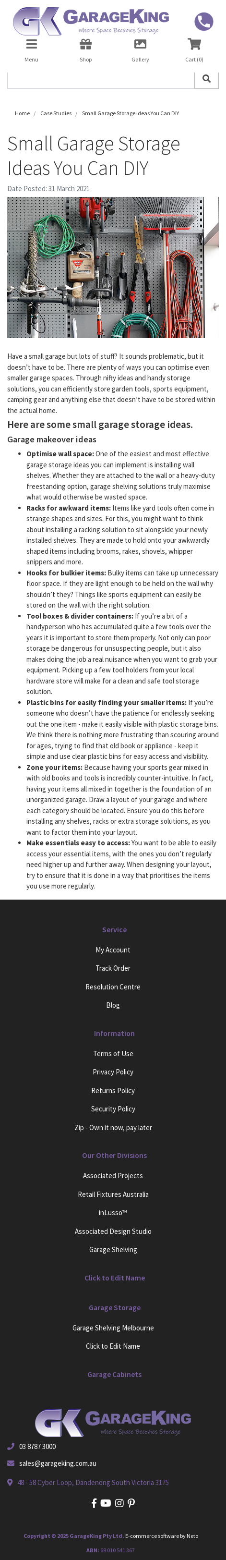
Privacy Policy (113, 1071)
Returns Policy (113, 1090)
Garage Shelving (113, 1249)
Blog (113, 1005)
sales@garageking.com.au (57, 1463)
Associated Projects (113, 1175)
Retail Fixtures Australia (113, 1194)
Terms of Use (113, 1053)
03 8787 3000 (37, 1446)
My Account (113, 949)
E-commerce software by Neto (161, 1535)
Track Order (113, 968)
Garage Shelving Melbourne (113, 1327)
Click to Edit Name (113, 1346)
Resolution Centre (113, 986)
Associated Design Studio (113, 1231)
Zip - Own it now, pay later (113, 1127)
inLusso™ (113, 1212)
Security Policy (113, 1108)
